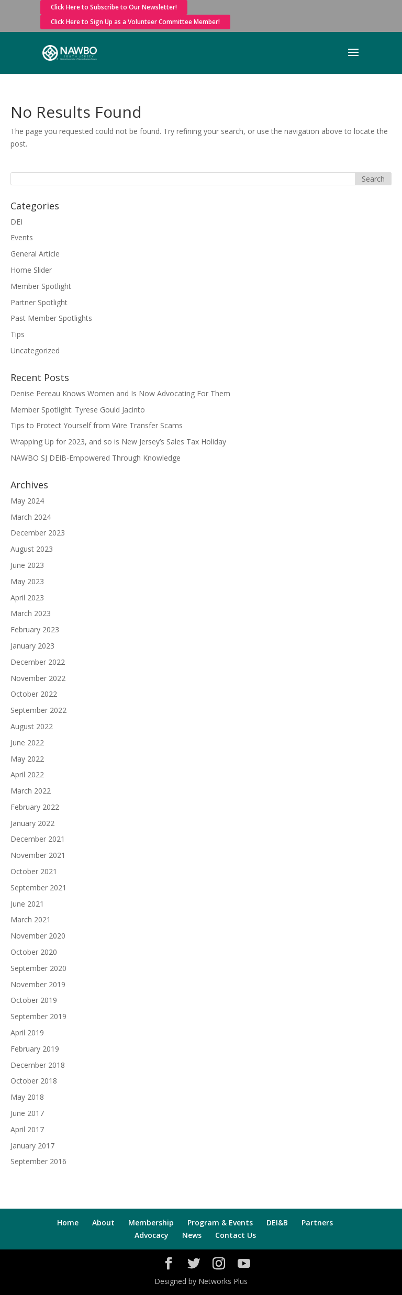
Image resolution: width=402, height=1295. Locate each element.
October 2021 (33, 871)
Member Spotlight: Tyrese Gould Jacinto (77, 410)
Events (21, 237)
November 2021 (37, 855)
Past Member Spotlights (51, 318)
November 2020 (37, 936)
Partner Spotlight (39, 302)
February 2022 (34, 807)
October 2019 (33, 1000)
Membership (151, 1222)
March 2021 (30, 919)
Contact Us (235, 1235)
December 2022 (37, 662)
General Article (35, 254)
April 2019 (27, 1032)
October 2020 (33, 952)
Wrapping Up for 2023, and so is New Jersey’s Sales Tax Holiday (118, 441)
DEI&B (277, 1222)
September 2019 (38, 1016)
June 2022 (27, 742)
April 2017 (27, 1129)
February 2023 (34, 629)
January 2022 (32, 823)
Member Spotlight (40, 286)
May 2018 (27, 1097)
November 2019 (37, 984)
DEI (16, 222)
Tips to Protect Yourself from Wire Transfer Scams (96, 425)
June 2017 (27, 1113)
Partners (317, 1222)
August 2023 (31, 549)
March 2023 (30, 613)
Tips (17, 334)
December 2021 (37, 839)
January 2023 (32, 646)
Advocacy (152, 1235)
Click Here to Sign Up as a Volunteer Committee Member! (135, 21)
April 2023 (27, 597)
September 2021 (38, 887)
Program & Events (220, 1222)
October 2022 (33, 694)
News (192, 1235)
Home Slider (31, 270)
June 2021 (27, 904)
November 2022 (37, 678)
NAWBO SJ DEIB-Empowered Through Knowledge (95, 458)
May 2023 (27, 581)
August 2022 (31, 726)
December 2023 (37, 533)
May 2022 (27, 759)
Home (68, 1222)
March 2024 (30, 517)
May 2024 (27, 501)
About (103, 1222)
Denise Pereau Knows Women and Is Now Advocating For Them (120, 393)
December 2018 (37, 1065)
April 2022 (27, 774)
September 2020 (38, 968)
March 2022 (30, 791)
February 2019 (34, 1049)
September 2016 (38, 1161)
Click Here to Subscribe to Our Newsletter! (114, 7)
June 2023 (27, 565)
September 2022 (38, 710)
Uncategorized (35, 350)
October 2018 (33, 1081)
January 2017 (32, 1146)
